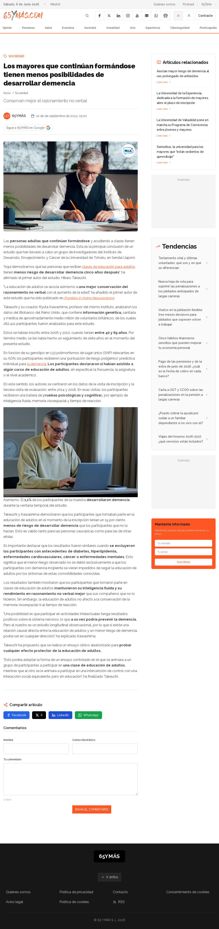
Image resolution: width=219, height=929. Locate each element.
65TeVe (206, 4)
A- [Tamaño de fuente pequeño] (178, 15)
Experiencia (153, 27)
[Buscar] (87, 15)
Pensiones (28, 27)
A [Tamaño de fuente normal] (189, 16)
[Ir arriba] (109, 877)
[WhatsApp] (156, 15)
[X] (109, 15)
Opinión (7, 27)
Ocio (132, 27)
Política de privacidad (76, 892)
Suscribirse (183, 562)
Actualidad (113, 27)
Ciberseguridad (179, 27)
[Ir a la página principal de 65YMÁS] (23, 16)
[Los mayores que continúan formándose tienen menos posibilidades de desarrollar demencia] (128, 151)
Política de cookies (74, 902)
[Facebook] (99, 15)
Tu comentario (12, 759)
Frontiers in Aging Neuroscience (88, 298)
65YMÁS (19, 116)
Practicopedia (208, 27)
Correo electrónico (83, 739)
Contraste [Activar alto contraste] (205, 15)
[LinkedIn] (118, 15)
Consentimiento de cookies (187, 892)
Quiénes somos (164, 4)
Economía (68, 27)
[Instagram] (127, 15)
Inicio (7, 93)
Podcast (188, 4)
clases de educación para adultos (108, 267)
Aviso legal (14, 902)
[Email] (146, 15)
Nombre (8, 739)
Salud (48, 27)
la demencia (36, 364)
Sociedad (90, 27)
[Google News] (165, 15)
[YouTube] (137, 15)
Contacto (120, 892)
